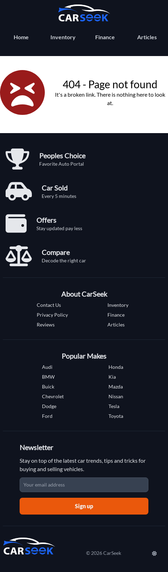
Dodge (49, 406)
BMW (48, 377)
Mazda (115, 387)
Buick (48, 387)
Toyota (115, 416)
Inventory (63, 37)
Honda (115, 367)
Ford (47, 416)
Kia (112, 377)
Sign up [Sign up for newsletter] (84, 506)
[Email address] (84, 484)
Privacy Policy (52, 315)
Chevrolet (53, 396)
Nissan (115, 396)
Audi (47, 367)
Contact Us (49, 305)
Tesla (113, 406)
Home (21, 37)
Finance (105, 37)
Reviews (46, 325)
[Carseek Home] (84, 13)
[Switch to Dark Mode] (155, 553)
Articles (147, 37)
